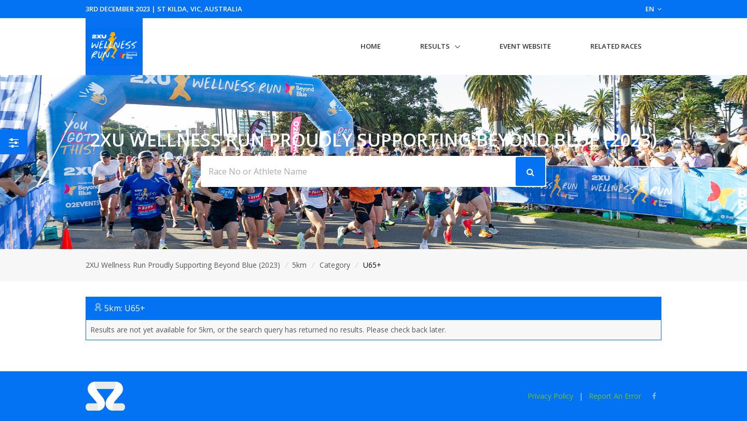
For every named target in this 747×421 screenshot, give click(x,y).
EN (653, 8)
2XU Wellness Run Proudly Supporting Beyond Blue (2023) (183, 265)
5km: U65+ (124, 308)
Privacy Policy (550, 396)
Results (435, 46)
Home (371, 46)
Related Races (616, 46)
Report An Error (615, 396)
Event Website (525, 46)
